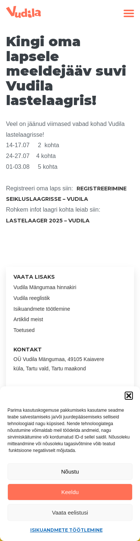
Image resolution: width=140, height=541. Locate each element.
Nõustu (70, 471)
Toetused (24, 330)
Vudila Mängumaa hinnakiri (44, 287)
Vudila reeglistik (31, 298)
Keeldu (70, 492)
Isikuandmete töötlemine (66, 530)
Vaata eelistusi (70, 512)
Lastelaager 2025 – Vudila (48, 220)
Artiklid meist (28, 319)
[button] (129, 395)
